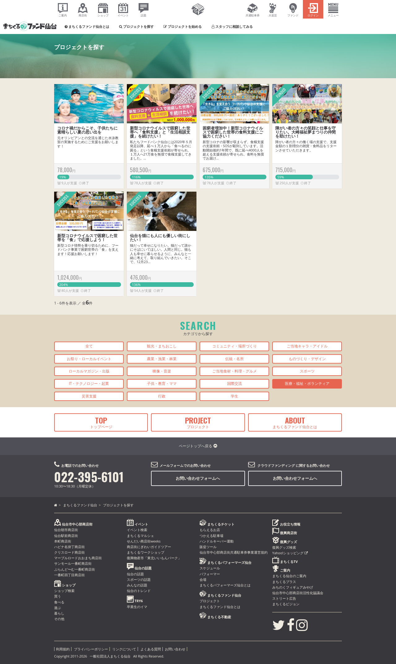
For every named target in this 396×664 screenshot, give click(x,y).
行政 (162, 396)
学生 (234, 396)
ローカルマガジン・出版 (89, 371)
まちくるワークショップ (145, 552)
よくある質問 (150, 649)
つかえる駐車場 (211, 535)
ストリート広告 (284, 598)
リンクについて (124, 649)
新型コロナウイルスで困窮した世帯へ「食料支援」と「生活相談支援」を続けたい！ (160, 132)
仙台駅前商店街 (66, 535)
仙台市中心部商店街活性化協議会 (297, 592)
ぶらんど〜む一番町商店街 (74, 569)
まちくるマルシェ (140, 535)
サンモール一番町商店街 (73, 563)
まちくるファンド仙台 (80, 505)
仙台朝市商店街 (66, 529)
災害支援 (89, 396)
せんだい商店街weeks (144, 541)
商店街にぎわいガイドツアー (149, 546)
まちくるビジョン (285, 604)
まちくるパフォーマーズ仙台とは (225, 585)
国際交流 (234, 383)
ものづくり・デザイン (307, 358)
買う (57, 596)
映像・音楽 (162, 371)
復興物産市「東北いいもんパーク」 (154, 557)
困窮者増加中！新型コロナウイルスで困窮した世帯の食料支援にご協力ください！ (233, 132)
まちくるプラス (284, 581)
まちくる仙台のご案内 (289, 575)
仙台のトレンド (139, 590)
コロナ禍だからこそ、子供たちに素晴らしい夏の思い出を (87, 130)
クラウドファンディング (276, 465)
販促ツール (208, 546)
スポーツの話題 (139, 579)
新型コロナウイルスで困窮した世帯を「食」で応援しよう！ (87, 237)
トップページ (101, 422)
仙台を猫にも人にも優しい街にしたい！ (160, 237)
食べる (59, 602)
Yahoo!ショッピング (290, 553)
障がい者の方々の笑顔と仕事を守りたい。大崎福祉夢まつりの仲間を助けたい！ (305, 132)
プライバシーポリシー (91, 649)
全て (89, 346)
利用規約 (63, 649)
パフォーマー (210, 574)
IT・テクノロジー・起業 (89, 383)
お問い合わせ (175, 649)
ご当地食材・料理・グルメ (234, 371)
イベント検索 (137, 529)
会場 (203, 579)
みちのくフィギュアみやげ (292, 587)
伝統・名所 (234, 358)
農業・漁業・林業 (162, 358)
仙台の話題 (135, 574)
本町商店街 (62, 541)
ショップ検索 (64, 590)
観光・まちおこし (162, 346)
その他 (59, 618)
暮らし (59, 613)
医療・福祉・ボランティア (307, 383)
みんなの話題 (137, 585)
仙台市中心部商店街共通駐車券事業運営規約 (234, 552)
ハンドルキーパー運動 (217, 541)
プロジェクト (198, 422)
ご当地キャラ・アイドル (307, 346)
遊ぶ (57, 607)
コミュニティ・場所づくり (234, 346)
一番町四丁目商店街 (69, 574)
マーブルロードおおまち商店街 (78, 557)
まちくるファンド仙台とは (295, 422)
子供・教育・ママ (162, 383)
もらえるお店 (210, 529)
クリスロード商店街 (69, 552)
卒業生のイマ (137, 606)
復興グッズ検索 (284, 547)
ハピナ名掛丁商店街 (69, 546)
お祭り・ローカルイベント (89, 358)
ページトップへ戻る (198, 446)
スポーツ (307, 371)
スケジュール (210, 568)
